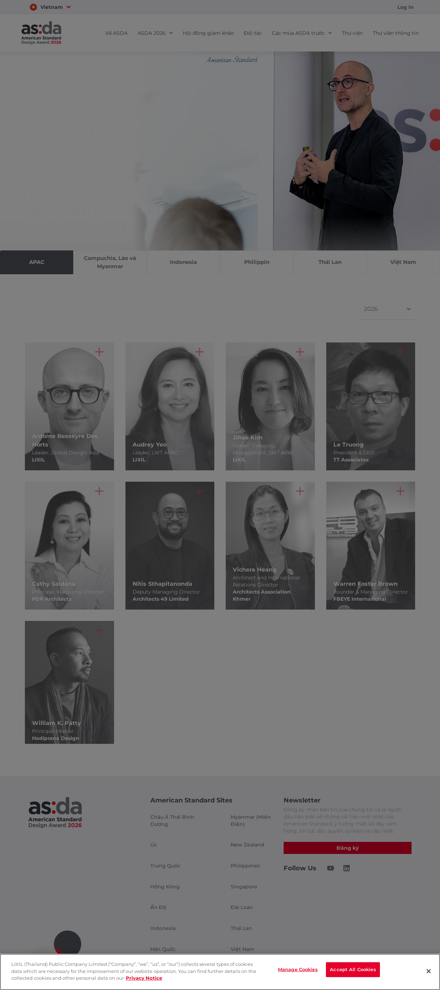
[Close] (428, 971)
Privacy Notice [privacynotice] (144, 978)
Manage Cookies (298, 971)
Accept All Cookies (353, 971)
